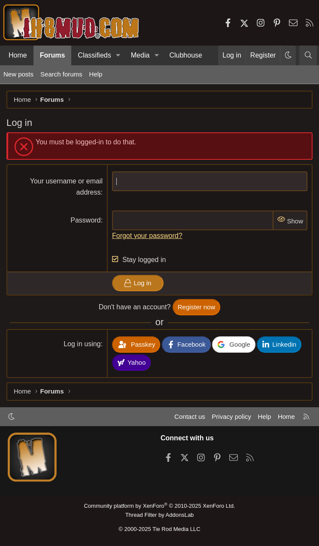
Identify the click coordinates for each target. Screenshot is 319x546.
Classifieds (94, 55)
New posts (18, 74)
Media (140, 55)
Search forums (61, 74)
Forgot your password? (147, 235)
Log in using (82, 344)
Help (96, 74)
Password (85, 220)
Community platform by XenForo (159, 506)
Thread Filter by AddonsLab (159, 515)
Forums (52, 55)
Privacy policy (231, 416)
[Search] (308, 55)
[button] (118, 55)
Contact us (189, 416)
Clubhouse (185, 55)
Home (18, 55)
